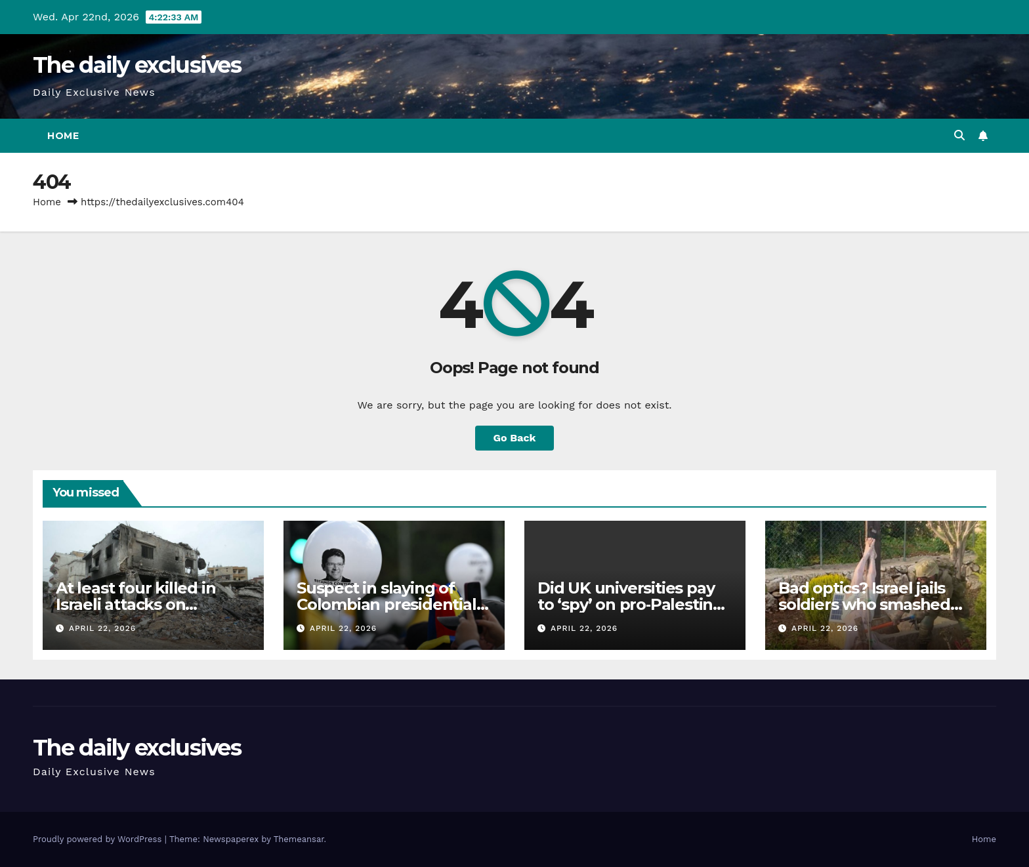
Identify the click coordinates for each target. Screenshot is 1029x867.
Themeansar (299, 839)
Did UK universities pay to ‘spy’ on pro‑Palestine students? (630, 604)
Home (63, 136)
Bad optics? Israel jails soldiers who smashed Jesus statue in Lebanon (871, 604)
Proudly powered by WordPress (99, 839)
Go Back (515, 438)
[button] (959, 135)
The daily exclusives (137, 65)
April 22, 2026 (102, 628)
